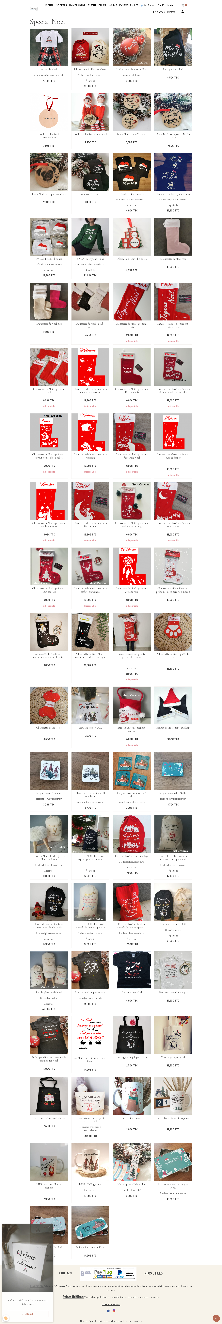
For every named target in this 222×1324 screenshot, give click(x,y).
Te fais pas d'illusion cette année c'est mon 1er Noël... (49, 1059)
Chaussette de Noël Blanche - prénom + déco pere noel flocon (173, 590)
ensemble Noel (49, 69)
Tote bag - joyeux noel (173, 1057)
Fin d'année (159, 11)
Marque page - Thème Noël (131, 1184)
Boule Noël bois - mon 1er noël (90, 134)
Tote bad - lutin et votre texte (49, 1118)
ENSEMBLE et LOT (128, 5)
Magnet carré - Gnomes (48, 793)
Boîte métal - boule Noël (49, 1247)
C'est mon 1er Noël (132, 992)
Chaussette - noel (90, 194)
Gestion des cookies (133, 1320)
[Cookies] (6, 1318)
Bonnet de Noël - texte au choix (173, 727)
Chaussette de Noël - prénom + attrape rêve (131, 590)
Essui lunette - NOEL (90, 727)
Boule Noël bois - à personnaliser (49, 136)
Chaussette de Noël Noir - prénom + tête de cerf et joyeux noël (90, 655)
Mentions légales (87, 1320)
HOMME (113, 5)
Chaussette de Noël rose (173, 259)
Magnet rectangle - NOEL (173, 793)
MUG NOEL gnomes (90, 1184)
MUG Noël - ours (131, 1118)
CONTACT (66, 1273)
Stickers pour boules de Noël (131, 69)
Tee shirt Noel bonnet (132, 194)
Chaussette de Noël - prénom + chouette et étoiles (90, 391)
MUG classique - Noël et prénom (49, 1186)
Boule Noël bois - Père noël (131, 134)
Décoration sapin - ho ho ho (132, 259)
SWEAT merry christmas (90, 259)
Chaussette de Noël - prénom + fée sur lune (90, 525)
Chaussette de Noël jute (49, 323)
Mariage (171, 5)
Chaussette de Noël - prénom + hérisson (90, 456)
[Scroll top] (216, 1318)
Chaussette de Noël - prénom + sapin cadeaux (48, 590)
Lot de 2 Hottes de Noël (173, 924)
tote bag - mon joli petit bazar (132, 1057)
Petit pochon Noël (173, 69)
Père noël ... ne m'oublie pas (173, 992)
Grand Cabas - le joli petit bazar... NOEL (90, 1119)
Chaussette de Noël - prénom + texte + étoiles (173, 325)
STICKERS (61, 5)
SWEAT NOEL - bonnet (49, 259)
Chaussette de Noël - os (49, 727)
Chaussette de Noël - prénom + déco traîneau (173, 525)
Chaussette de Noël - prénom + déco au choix (131, 391)
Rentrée (171, 11)
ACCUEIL (49, 5)
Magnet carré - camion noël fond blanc (90, 794)
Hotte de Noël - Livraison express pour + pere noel (173, 858)
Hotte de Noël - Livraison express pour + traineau (90, 858)
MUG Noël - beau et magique (173, 1118)
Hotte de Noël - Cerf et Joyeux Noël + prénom (49, 858)
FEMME (102, 5)
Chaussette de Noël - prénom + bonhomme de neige (131, 525)
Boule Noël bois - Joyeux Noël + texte (173, 136)
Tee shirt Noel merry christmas (173, 194)
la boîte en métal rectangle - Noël (173, 1186)
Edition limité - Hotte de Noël (90, 69)
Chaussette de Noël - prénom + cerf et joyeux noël (90, 590)
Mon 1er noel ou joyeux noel (90, 992)
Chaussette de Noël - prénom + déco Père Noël (131, 456)
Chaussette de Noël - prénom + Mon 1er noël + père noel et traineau (173, 391)
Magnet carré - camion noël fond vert (131, 794)
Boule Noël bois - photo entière (49, 194)
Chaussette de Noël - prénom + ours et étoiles (173, 456)
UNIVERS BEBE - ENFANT (82, 5)
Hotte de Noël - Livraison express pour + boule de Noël (48, 926)
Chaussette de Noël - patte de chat (173, 655)
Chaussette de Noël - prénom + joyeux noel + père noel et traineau (48, 456)
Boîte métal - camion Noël (90, 1247)
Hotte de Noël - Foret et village (132, 856)
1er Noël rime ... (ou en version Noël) (90, 1060)
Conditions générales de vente (109, 1320)
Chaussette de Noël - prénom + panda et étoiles (48, 525)
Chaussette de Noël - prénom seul (49, 391)
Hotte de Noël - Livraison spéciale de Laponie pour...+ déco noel (90, 926)
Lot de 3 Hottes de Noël (49, 992)
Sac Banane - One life (153, 5)
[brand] (34, 9)
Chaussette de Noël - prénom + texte (131, 325)
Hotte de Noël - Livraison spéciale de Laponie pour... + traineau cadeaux (132, 926)
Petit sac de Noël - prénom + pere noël (132, 729)
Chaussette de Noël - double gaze (90, 325)
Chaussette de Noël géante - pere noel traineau (132, 655)
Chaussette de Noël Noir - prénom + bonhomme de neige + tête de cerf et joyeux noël (49, 655)
